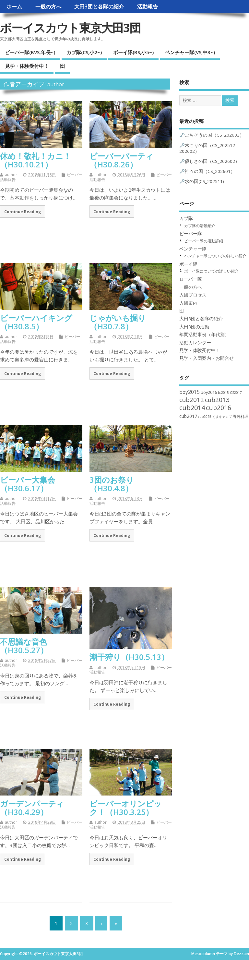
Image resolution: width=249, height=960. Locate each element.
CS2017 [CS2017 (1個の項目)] (236, 392)
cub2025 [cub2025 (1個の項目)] (204, 416)
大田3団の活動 (194, 327)
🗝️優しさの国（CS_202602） (209, 161)
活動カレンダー (195, 343)
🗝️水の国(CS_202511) (201, 181)
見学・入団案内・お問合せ (206, 358)
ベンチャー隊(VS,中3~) (190, 52)
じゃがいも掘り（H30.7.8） (117, 322)
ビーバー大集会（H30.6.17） (27, 483)
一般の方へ (48, 6)
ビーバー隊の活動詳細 (203, 241)
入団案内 (188, 303)
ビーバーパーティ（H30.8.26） (121, 160)
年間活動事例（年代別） (204, 334)
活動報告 (147, 6)
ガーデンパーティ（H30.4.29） (32, 807)
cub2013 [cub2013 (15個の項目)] (217, 399)
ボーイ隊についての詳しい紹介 (211, 271)
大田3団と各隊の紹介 (99, 6)
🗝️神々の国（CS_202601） (207, 171)
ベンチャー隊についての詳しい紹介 (215, 256)
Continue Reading (22, 211)
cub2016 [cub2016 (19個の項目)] (218, 407)
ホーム (14, 6)
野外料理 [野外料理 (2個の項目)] (240, 416)
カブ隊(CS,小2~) (84, 52)
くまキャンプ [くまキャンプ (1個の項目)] (222, 416)
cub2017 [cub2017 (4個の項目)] (188, 416)
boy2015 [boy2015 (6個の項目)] (189, 392)
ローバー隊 (190, 279)
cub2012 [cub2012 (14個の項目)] (191, 399)
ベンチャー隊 (193, 249)
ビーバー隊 (190, 234)
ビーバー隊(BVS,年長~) (30, 52)
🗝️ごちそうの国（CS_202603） (211, 135)
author (55, 84)
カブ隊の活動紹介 (199, 225)
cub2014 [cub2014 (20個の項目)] (192, 407)
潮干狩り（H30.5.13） (129, 656)
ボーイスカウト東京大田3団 (70, 28)
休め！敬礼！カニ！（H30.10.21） (35, 160)
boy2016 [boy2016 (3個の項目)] (209, 392)
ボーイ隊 (188, 264)
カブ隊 (186, 218)
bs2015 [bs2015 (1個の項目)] (223, 392)
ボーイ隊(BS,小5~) (133, 52)
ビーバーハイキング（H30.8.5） (36, 322)
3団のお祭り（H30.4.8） (111, 483)
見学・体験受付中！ (27, 66)
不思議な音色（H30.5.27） (24, 645)
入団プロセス (193, 295)
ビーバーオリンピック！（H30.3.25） (125, 807)
